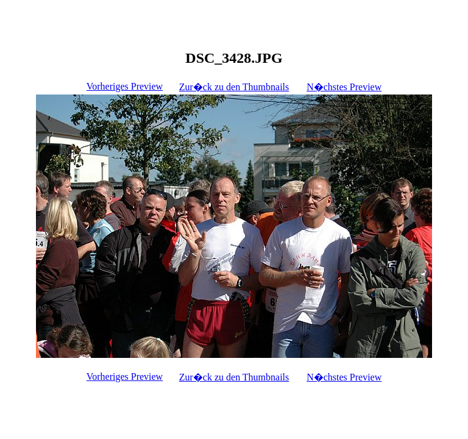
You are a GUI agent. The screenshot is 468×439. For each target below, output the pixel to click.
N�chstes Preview (344, 87)
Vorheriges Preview (125, 86)
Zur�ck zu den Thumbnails (234, 87)
